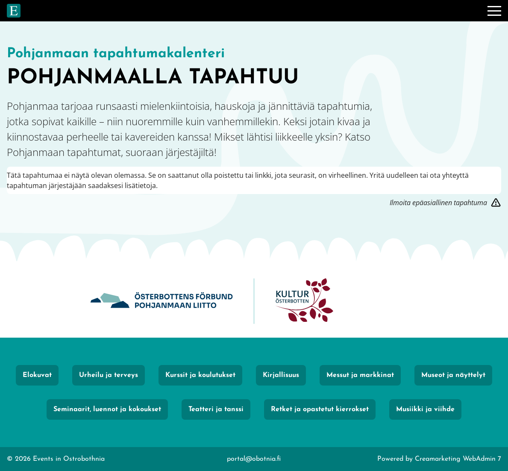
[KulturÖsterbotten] (304, 301)
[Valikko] (494, 10)
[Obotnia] (161, 301)
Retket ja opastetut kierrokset (320, 409)
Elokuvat (37, 375)
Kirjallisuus (281, 375)
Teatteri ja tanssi (216, 409)
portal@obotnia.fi (254, 459)
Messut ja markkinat (360, 375)
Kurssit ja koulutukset (200, 375)
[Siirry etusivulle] (14, 10)
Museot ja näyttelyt (453, 375)
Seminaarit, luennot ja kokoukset (107, 409)
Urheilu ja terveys (108, 375)
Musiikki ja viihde (425, 409)
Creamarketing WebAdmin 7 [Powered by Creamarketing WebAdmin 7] (458, 459)
